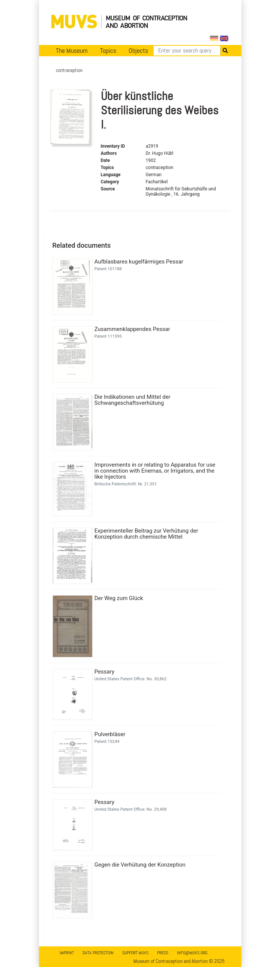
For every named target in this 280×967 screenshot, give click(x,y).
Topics (108, 50)
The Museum (72, 50)
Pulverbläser (110, 734)
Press (162, 953)
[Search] (186, 50)
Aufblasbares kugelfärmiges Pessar (138, 262)
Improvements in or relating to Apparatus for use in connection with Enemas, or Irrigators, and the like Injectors (155, 471)
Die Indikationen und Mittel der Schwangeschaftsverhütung (132, 400)
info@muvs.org (192, 953)
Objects (138, 50)
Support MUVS (135, 953)
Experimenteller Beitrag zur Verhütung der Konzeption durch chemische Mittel (146, 534)
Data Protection (98, 953)
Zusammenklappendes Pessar (132, 329)
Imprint (67, 953)
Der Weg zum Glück (118, 598)
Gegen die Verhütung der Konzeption (140, 865)
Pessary (104, 672)
